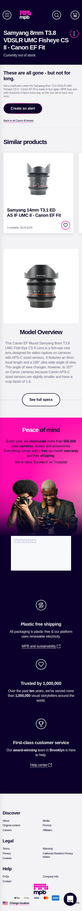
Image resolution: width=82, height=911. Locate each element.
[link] (27, 15)
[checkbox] (65, 225)
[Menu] (7, 15)
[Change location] (19, 903)
